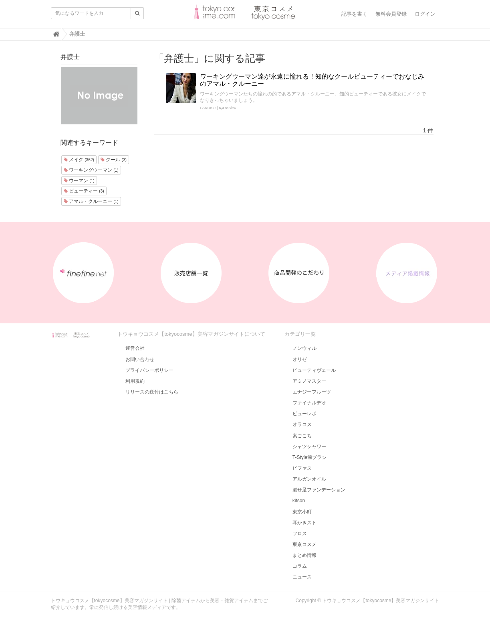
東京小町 (302, 512)
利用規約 (135, 381)
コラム (299, 566)
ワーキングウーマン (91, 170)
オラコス (302, 424)
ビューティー (84, 191)
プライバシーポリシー (149, 370)
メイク (79, 159)
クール (114, 159)
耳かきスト (304, 523)
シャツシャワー (309, 446)
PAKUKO (208, 108)
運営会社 (135, 348)
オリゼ (299, 359)
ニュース (302, 577)
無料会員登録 (391, 14)
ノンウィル (304, 348)
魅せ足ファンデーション (318, 490)
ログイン (425, 14)
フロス (299, 533)
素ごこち (302, 435)
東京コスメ (304, 544)
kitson (298, 500)
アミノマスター (309, 381)
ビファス (302, 468)
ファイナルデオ (309, 403)
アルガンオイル (309, 479)
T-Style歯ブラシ (309, 457)
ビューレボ (304, 413)
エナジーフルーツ (311, 392)
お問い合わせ (139, 359)
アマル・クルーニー (91, 201)
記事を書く (354, 14)
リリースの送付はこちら (151, 392)
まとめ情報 (304, 555)
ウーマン (79, 180)
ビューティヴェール (314, 370)
